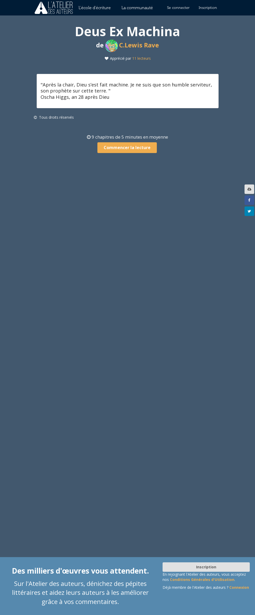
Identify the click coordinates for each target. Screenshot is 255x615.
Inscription (208, 8)
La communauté (137, 7)
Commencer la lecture (127, 147)
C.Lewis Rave (132, 45)
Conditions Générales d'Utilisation (202, 579)
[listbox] (250, 189)
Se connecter (178, 8)
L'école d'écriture (95, 7)
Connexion (239, 587)
